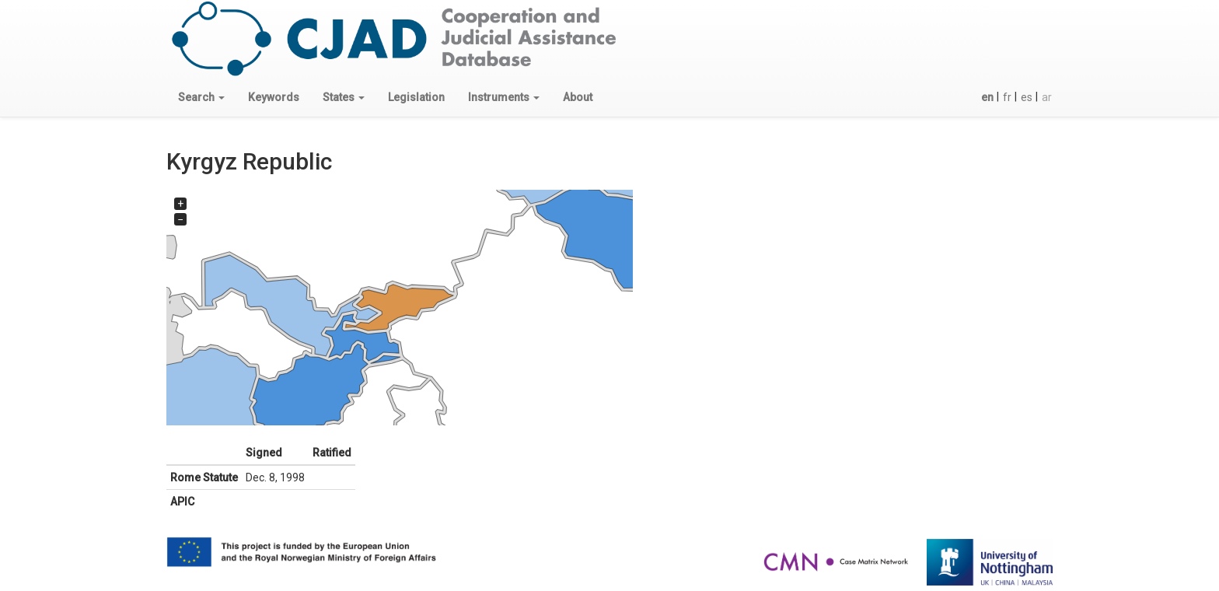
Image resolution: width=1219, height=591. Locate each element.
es (1026, 97)
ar (1047, 97)
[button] (201, 97)
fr (1007, 97)
